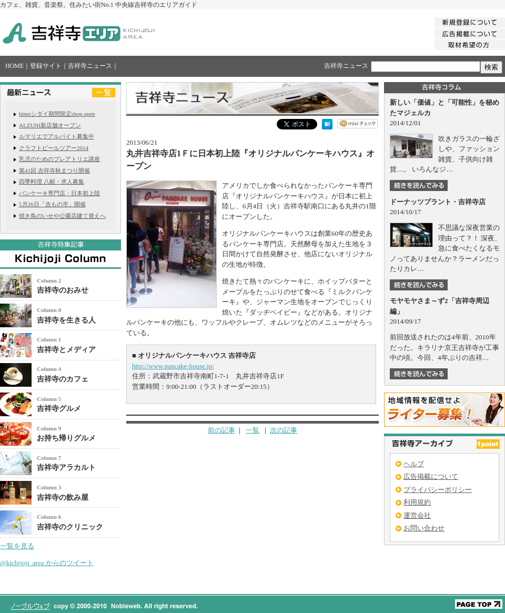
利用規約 (417, 502)
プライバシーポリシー (437, 490)
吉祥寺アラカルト (66, 467)
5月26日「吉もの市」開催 (52, 204)
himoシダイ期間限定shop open (57, 113)
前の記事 (221, 430)
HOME (14, 65)
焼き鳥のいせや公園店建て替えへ (62, 216)
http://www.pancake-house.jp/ (173, 366)
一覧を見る (17, 546)
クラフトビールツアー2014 (53, 148)
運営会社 (417, 515)
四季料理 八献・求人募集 (51, 181)
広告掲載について (430, 476)
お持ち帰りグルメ (66, 438)
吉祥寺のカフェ (62, 379)
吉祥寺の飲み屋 (62, 497)
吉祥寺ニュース (90, 65)
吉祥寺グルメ (59, 409)
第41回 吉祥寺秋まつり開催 (54, 170)
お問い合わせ (424, 528)
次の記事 (283, 430)
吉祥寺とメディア (66, 350)
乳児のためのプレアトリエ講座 (59, 159)
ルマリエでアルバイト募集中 (56, 136)
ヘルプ (413, 464)
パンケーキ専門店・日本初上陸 (59, 193)
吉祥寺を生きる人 (66, 320)
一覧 (252, 430)
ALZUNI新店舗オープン (50, 125)
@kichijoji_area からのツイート (47, 563)
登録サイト (46, 65)
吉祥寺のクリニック (70, 527)
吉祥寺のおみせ (62, 290)
